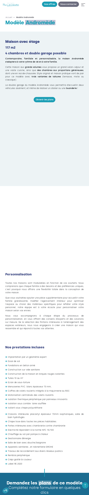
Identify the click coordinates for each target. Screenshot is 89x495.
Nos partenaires (34, 488)
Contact (69, 488)
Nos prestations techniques (53, 488)
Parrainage (21, 488)
